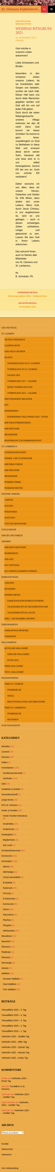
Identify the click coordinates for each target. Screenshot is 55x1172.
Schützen (9, 518)
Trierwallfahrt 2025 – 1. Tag (13, 1031)
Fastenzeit (7, 888)
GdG (3, 784)
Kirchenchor (11, 429)
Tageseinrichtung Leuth (21, 613)
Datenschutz (7, 1149)
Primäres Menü (51, 9)
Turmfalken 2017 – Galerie (22, 381)
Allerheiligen (8, 872)
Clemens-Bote (12, 345)
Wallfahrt (5, 973)
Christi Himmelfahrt (11, 877)
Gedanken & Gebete (10, 789)
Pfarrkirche (14, 690)
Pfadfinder (10, 512)
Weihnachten (23, 24)
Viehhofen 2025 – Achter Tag (14, 1058)
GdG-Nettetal (9, 328)
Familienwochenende (16, 630)
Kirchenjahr (23, 21)
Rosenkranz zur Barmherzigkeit (23, 440)
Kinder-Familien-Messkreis (15, 816)
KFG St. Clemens (9, 805)
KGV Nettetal (12, 565)
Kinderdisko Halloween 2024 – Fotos (27, 417)
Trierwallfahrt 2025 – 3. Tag (13, 1020)
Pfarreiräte (11, 553)
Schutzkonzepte (10, 725)
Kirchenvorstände (15, 547)
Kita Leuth (7, 845)
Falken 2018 (13, 375)
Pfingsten (7, 925)
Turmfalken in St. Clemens (22, 369)
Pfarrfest (7, 920)
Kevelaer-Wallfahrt (16, 648)
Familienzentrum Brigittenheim (25, 601)
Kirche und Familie (12, 535)
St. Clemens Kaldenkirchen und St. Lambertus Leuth (21, 9)
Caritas (8, 500)
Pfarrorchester (13, 488)
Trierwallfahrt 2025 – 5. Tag (13, 1010)
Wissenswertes (9, 678)
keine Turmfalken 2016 (19, 387)
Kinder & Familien (9, 810)
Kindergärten (12, 595)
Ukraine (5, 968)
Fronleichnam (9, 898)
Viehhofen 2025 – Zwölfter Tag (15, 1036)
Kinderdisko (11, 411)
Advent (6, 866)
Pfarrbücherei (12, 482)
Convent (9, 583)
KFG (6, 405)
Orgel (10, 696)
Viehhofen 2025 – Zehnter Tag (15, 1047)
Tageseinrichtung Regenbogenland (27, 607)
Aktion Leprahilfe (14, 340)
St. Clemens (7, 334)
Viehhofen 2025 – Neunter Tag (15, 1052)
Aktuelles (5, 746)
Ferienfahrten (9, 624)
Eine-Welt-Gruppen (14, 351)
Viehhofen (10, 636)
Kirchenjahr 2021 (27, 304)
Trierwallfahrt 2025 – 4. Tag (13, 1015)
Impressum (6, 1154)
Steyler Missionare (15, 524)
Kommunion (8, 904)
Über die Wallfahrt (18, 654)
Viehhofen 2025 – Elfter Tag (14, 1042)
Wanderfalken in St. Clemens (23, 363)
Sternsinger (6, 963)
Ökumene (5, 947)
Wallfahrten (8, 642)
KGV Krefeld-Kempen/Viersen (20, 571)
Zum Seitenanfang (9, 1168)
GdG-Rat (8, 559)
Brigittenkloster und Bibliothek (26, 702)
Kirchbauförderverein (17, 423)
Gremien (6, 541)
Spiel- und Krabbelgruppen (19, 619)
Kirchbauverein (13, 464)
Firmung (6, 893)
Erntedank (7, 882)
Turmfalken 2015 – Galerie (22, 393)
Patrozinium (8, 914)
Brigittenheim (9, 840)
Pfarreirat (5, 957)
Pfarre (20, 40)
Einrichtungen (9, 577)
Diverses (5, 757)
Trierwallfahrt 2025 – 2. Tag (13, 1026)
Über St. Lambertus (15, 708)
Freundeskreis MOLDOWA (18, 399)
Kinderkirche (8, 829)
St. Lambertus (9, 446)
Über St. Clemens (13, 684)
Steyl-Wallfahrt (14, 672)
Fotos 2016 (12, 660)
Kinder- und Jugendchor (18, 458)
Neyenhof (9, 589)
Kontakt (4, 1144)
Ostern (6, 909)
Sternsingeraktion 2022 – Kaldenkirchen (27, 294)
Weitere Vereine (10, 494)
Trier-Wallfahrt (13, 666)
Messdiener (10, 435)
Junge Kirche (8, 529)
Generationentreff (15, 452)
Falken (8, 357)
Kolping (8, 506)
